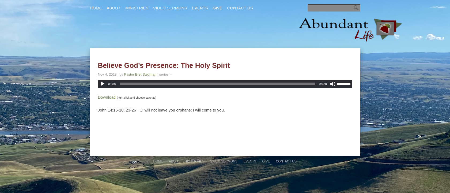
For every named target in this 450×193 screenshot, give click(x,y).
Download (107, 97)
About (114, 8)
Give (217, 8)
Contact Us (240, 8)
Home (96, 8)
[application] (225, 84)
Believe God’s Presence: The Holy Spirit (164, 65)
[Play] (102, 84)
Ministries (136, 8)
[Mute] (332, 84)
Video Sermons (170, 8)
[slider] (217, 84)
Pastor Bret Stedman (140, 74)
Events (200, 8)
